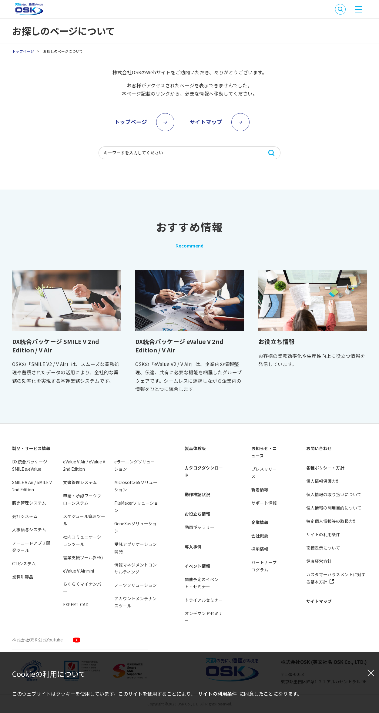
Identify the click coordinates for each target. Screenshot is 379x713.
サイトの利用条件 (217, 693)
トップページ (23, 51)
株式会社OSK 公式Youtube (37, 640)
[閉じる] (371, 673)
